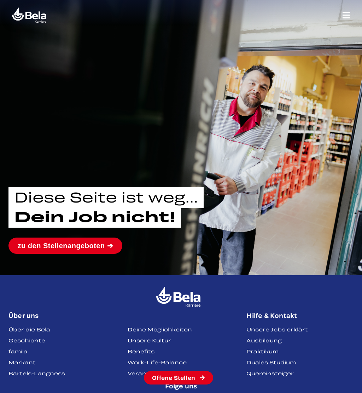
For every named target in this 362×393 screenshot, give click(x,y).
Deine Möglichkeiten (160, 329)
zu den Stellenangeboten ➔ (65, 246)
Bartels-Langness (36, 373)
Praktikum (262, 351)
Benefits (141, 351)
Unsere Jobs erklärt (277, 329)
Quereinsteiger (270, 373)
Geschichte (26, 340)
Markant (22, 362)
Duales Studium (271, 362)
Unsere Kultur (149, 340)
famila (18, 351)
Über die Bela (29, 329)
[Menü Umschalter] (346, 15)
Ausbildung (264, 340)
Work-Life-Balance (157, 362)
